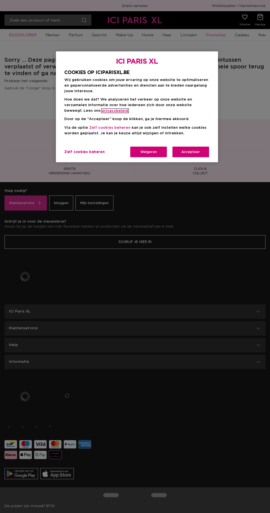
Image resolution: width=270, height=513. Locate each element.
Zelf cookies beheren (110, 128)
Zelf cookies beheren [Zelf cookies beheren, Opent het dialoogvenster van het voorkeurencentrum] (84, 152)
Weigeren (148, 152)
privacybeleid (115, 111)
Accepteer (190, 152)
